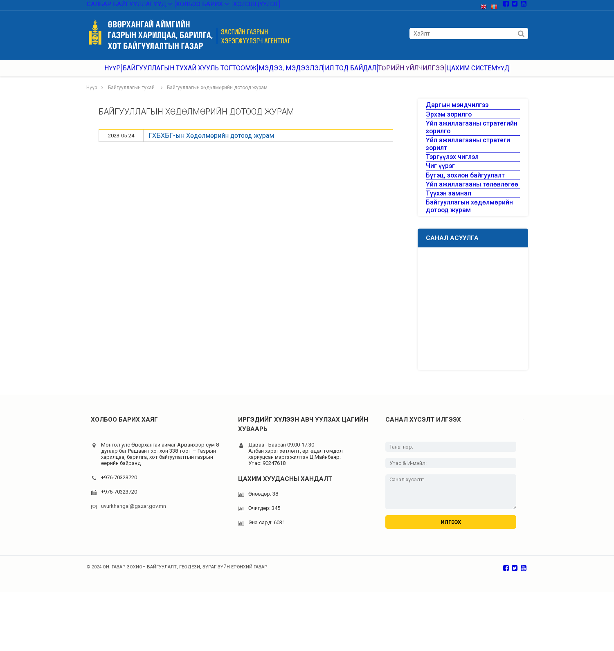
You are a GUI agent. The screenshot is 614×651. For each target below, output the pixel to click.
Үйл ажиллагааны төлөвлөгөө (464, 225)
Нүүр (115, 73)
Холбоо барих (190, 6)
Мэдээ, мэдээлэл (293, 73)
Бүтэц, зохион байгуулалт (459, 210)
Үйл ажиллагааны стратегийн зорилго (465, 148)
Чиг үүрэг (438, 196)
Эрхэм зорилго (445, 131)
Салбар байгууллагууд (124, 6)
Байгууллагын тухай (165, 73)
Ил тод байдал (353, 73)
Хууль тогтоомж (230, 73)
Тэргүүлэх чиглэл (448, 181)
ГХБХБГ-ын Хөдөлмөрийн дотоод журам (211, 144)
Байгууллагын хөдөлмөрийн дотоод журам (217, 96)
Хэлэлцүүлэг (241, 6)
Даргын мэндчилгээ (453, 116)
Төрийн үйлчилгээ (414, 73)
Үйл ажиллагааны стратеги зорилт (471, 166)
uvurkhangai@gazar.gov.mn (133, 560)
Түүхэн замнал (445, 240)
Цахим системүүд (479, 73)
